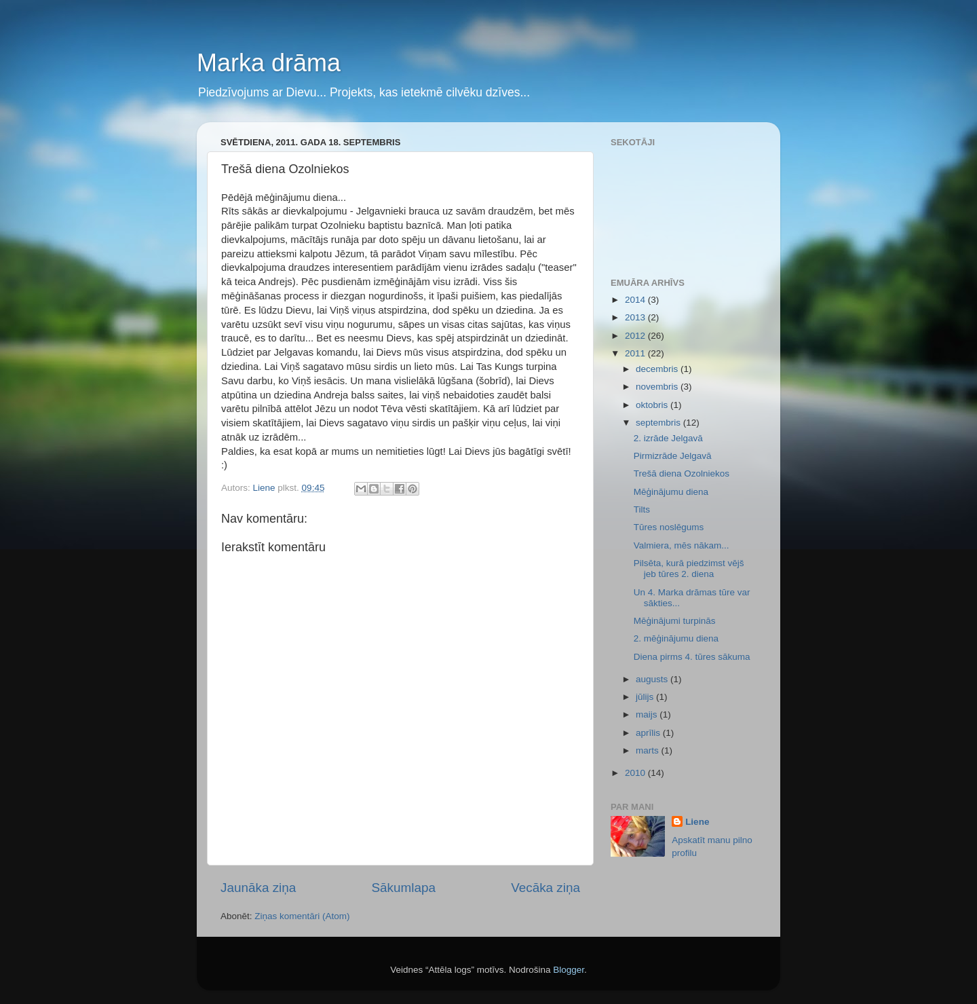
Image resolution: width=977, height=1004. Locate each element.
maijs (647, 714)
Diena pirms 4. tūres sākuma (692, 657)
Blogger (568, 970)
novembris (658, 387)
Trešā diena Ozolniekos (681, 473)
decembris (658, 369)
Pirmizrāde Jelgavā (673, 456)
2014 (636, 300)
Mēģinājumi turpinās (675, 621)
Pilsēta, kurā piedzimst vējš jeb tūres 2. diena (689, 568)
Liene (697, 822)
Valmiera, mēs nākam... (681, 545)
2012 (636, 336)
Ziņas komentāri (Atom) (301, 916)
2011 (636, 353)
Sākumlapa (403, 887)
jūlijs (646, 697)
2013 (636, 317)
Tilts (642, 509)
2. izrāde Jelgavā (668, 438)
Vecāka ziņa (545, 887)
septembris (659, 422)
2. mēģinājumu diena (676, 638)
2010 (636, 773)
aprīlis (649, 733)
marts (649, 750)
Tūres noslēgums (669, 527)
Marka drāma (269, 63)
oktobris (653, 405)
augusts (653, 679)
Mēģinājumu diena (671, 492)
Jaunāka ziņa (258, 887)
